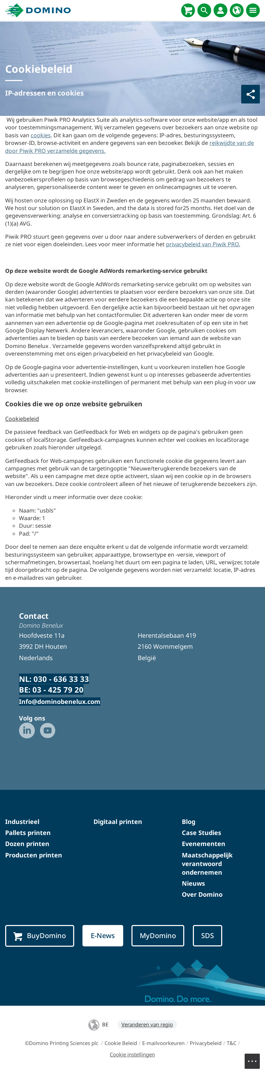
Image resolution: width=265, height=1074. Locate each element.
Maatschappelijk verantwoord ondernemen (207, 863)
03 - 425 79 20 (58, 689)
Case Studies (201, 832)
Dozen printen (27, 843)
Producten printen (33, 855)
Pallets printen (28, 832)
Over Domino (202, 894)
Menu (256, 1058)
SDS (207, 935)
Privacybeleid (206, 1043)
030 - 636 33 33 (61, 679)
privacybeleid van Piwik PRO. (203, 244)
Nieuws (193, 883)
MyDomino (158, 935)
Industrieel (22, 821)
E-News (103, 935)
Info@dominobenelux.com (59, 701)
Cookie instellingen (132, 1054)
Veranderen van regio (147, 1024)
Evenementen (203, 843)
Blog (188, 821)
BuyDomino (39, 936)
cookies (41, 135)
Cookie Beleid (121, 1043)
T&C (231, 1043)
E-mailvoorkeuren (163, 1043)
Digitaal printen (118, 821)
